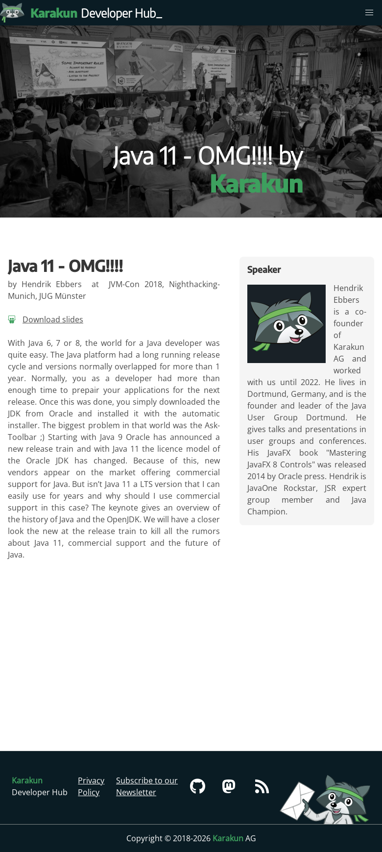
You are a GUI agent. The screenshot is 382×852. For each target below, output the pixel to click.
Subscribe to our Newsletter (147, 786)
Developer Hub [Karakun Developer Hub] (98, 13)
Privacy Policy (91, 786)
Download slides (53, 319)
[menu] (369, 12)
